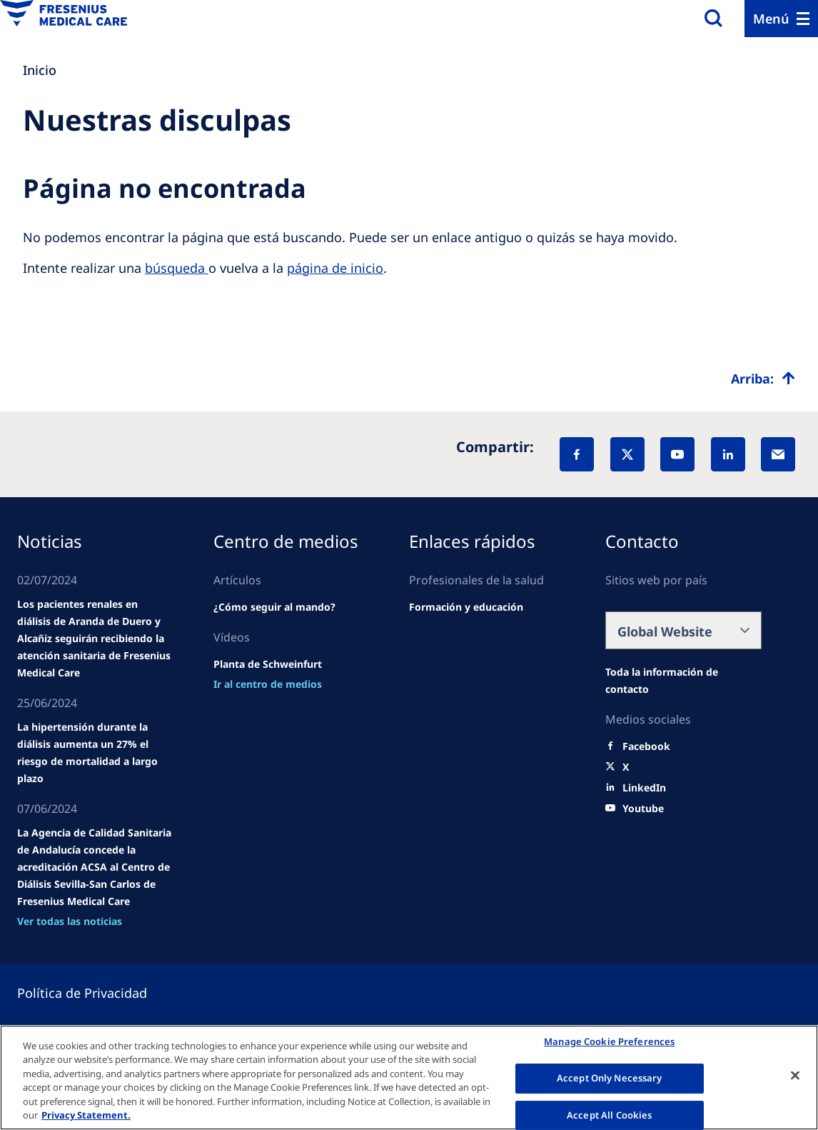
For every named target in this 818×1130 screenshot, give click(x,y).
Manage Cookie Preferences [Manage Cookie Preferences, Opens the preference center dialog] (609, 1042)
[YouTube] (677, 454)
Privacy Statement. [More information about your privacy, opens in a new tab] (86, 1115)
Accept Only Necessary (609, 1077)
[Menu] (781, 18)
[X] (627, 454)
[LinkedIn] (728, 454)
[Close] (795, 1075)
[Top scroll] (763, 379)
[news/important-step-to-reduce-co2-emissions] (95, 753)
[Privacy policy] (99, 993)
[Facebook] (577, 454)
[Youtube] (643, 808)
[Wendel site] (95, 638)
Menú (771, 18)
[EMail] (778, 454)
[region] (409, 1077)
